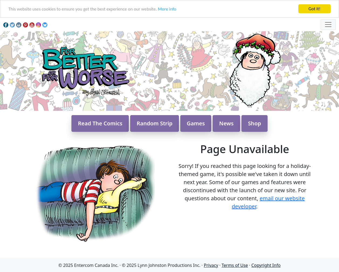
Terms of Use (235, 265)
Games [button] (196, 123)
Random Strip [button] (154, 123)
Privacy (211, 265)
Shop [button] (254, 123)
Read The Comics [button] (100, 123)
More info (167, 9)
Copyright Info (266, 265)
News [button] (226, 123)
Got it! (314, 9)
